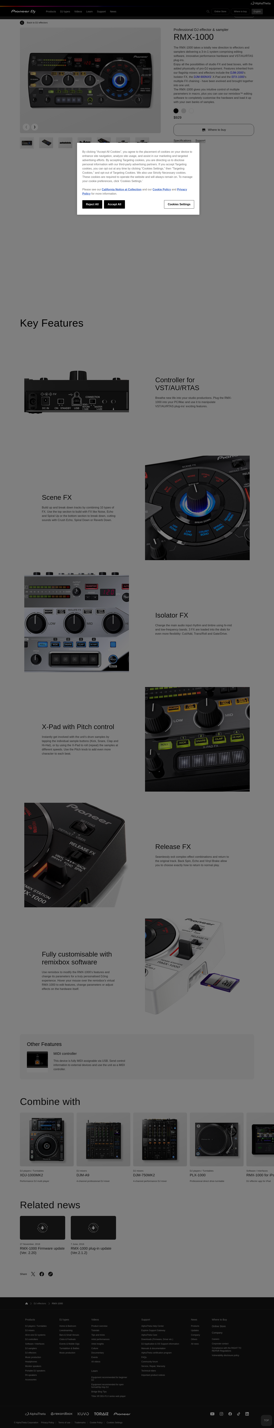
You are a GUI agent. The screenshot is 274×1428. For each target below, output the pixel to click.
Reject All (92, 204)
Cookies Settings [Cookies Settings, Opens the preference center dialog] (179, 204)
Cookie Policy (162, 189)
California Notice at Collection (122, 189)
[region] (138, 179)
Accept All (114, 204)
